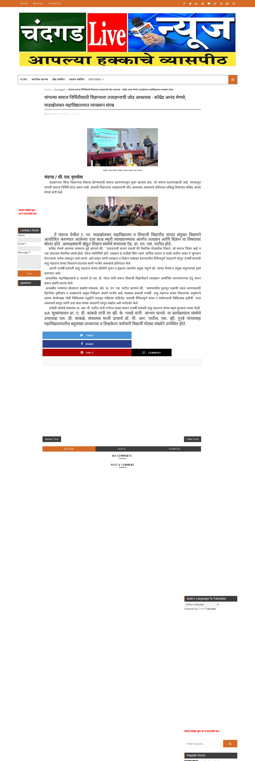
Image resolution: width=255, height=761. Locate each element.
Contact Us (63, 3)
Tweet (67, 370)
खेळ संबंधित (67, 76)
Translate (198, 97)
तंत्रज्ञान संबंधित (85, 76)
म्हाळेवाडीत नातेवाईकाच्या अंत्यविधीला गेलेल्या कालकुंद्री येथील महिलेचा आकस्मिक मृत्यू (209, 254)
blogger (71, 468)
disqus (111, 468)
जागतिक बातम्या (48, 76)
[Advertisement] (38, 140)
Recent (184, 305)
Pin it (127, 370)
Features (104, 76)
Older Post (163, 457)
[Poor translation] (13, 709)
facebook (151, 468)
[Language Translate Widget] (193, 93)
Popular (202, 305)
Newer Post (60, 457)
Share (97, 370)
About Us (47, 3)
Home (32, 3)
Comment (157, 370)
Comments (219, 305)
